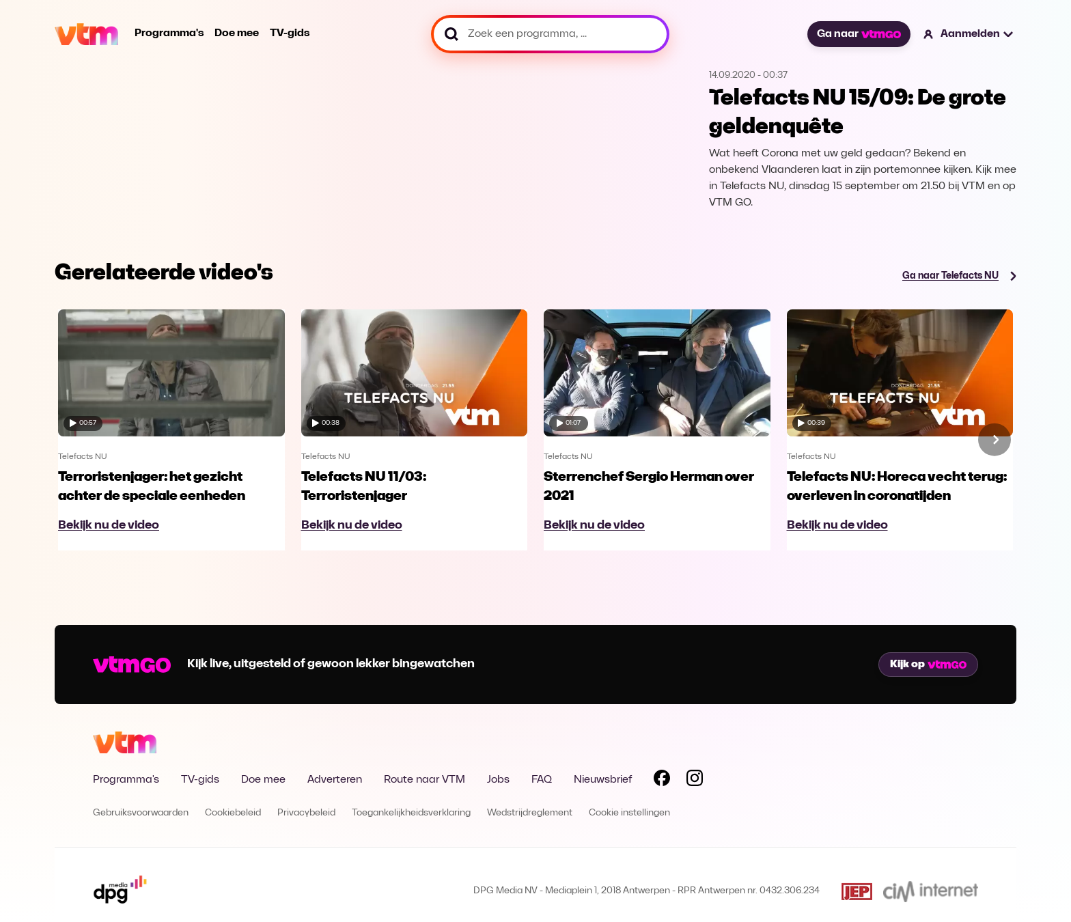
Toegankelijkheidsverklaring (411, 813)
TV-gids (289, 33)
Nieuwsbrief (603, 779)
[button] (968, 34)
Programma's (169, 33)
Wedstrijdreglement (529, 813)
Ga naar (858, 34)
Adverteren (334, 779)
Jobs (498, 779)
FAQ (541, 779)
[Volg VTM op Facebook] (662, 781)
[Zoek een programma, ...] (550, 34)
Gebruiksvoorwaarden (141, 813)
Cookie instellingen (629, 813)
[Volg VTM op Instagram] (694, 781)
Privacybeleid (306, 813)
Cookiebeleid (233, 813)
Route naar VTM (424, 779)
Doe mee (236, 33)
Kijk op (928, 664)
